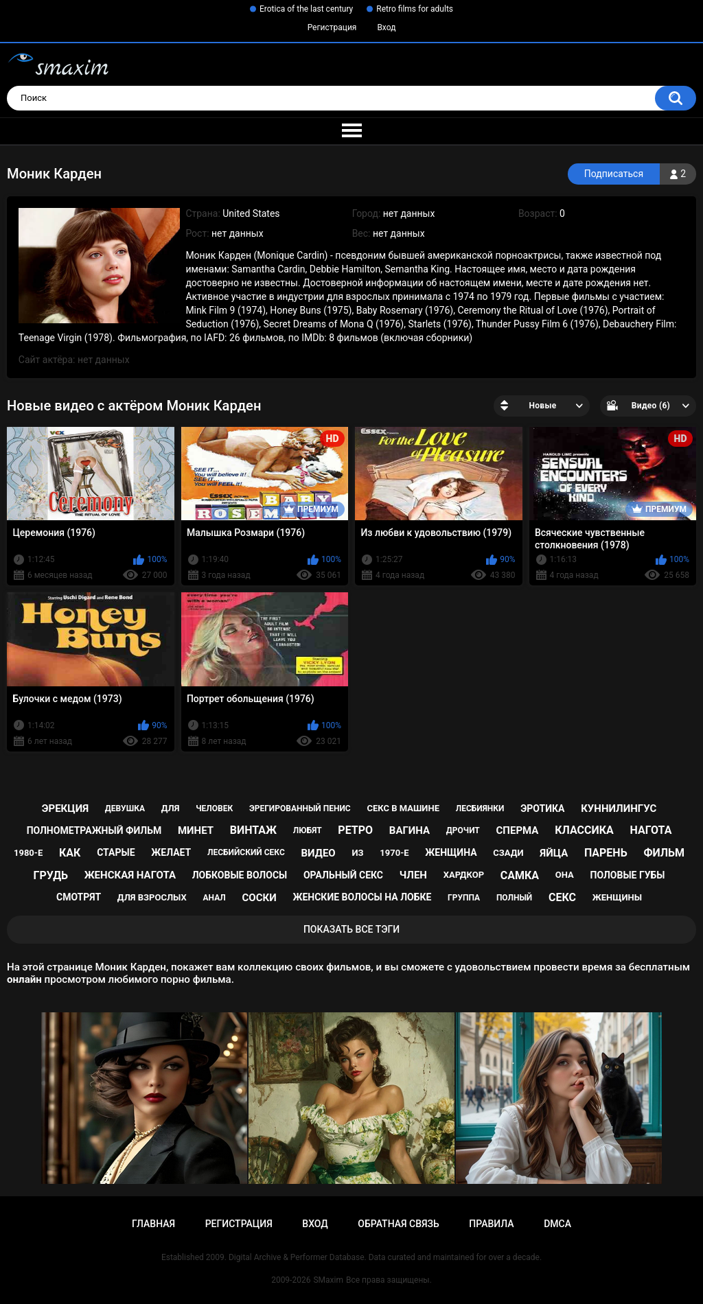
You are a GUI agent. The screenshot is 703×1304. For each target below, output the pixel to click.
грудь (51, 875)
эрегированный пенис (300, 808)
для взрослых (152, 897)
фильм (663, 852)
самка (519, 875)
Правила (491, 1223)
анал (214, 898)
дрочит (463, 830)
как (69, 852)
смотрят (78, 897)
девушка (125, 808)
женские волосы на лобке (361, 897)
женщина (450, 852)
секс (562, 897)
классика (584, 830)
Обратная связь (398, 1223)
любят (307, 830)
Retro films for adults (414, 9)
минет (196, 830)
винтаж (253, 830)
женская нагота (130, 875)
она (564, 875)
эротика (542, 808)
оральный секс (343, 875)
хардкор (463, 875)
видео (318, 853)
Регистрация (332, 27)
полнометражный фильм (94, 830)
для (170, 808)
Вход (386, 27)
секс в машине (403, 808)
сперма (517, 830)
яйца (554, 853)
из (357, 853)
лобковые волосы (240, 875)
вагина (409, 830)
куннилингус (618, 808)
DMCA (557, 1223)
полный (514, 898)
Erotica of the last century (306, 9)
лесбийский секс (246, 852)
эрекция (65, 808)
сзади (508, 853)
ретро (355, 830)
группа (464, 898)
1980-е (28, 853)
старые (116, 852)
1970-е (394, 853)
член (413, 875)
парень (605, 852)
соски (259, 898)
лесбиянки (480, 808)
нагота (651, 830)
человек (214, 808)
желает (171, 852)
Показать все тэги (351, 929)
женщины (617, 897)
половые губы (627, 875)
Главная (153, 1223)
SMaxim (328, 1280)
